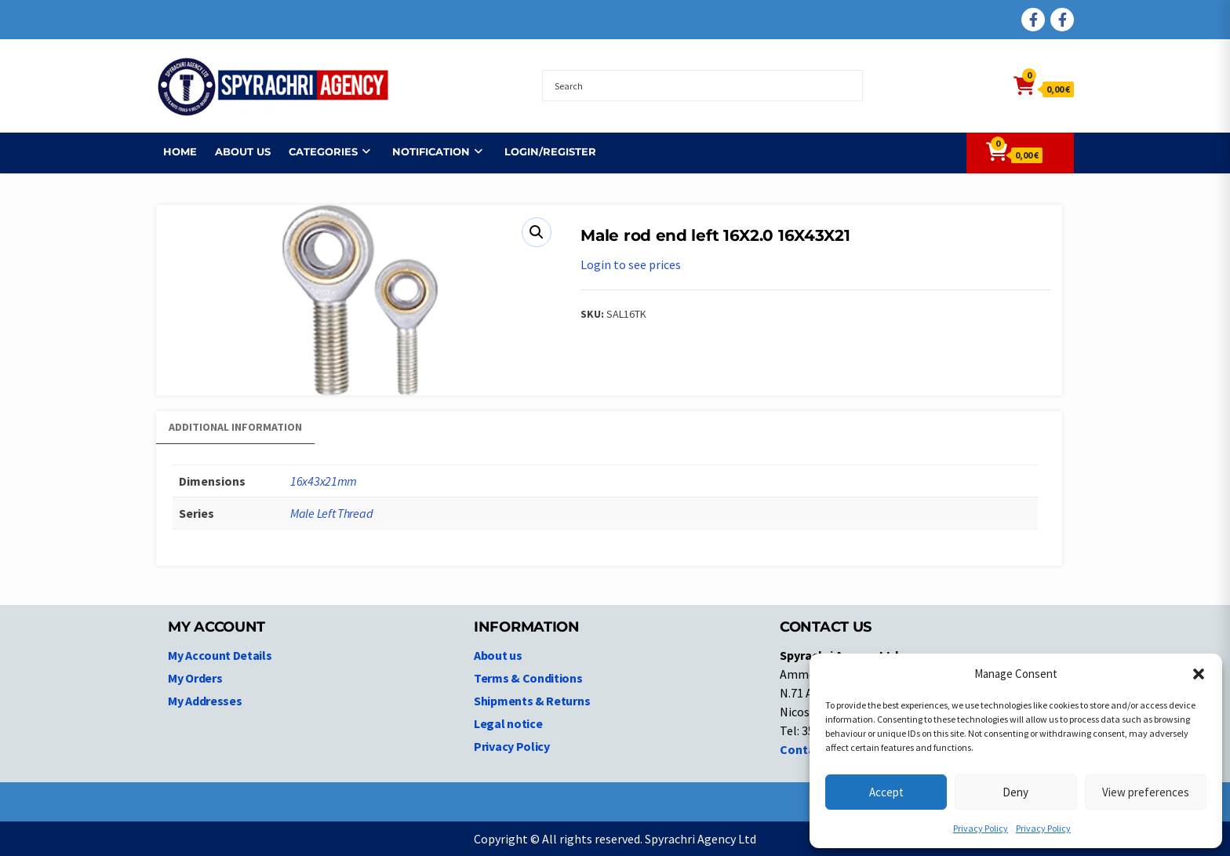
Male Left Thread (331, 513)
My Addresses (205, 700)
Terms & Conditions (528, 678)
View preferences (1145, 792)
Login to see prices (630, 264)
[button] (1198, 674)
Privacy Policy (980, 828)
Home (173, 151)
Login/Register (543, 151)
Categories (316, 151)
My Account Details (220, 655)
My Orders (195, 678)
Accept (886, 792)
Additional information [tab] (235, 427)
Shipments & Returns (532, 700)
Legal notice (508, 723)
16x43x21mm (323, 481)
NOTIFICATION (424, 151)
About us (236, 151)
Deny (1015, 792)
